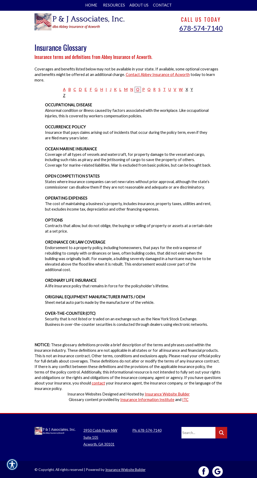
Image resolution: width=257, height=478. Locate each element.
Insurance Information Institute (147, 399)
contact (98, 383)
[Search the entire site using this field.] (198, 429)
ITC (185, 399)
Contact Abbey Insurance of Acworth (158, 74)
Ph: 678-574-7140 (147, 426)
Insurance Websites (84, 394)
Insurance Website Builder (167, 394)
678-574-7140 (201, 28)
